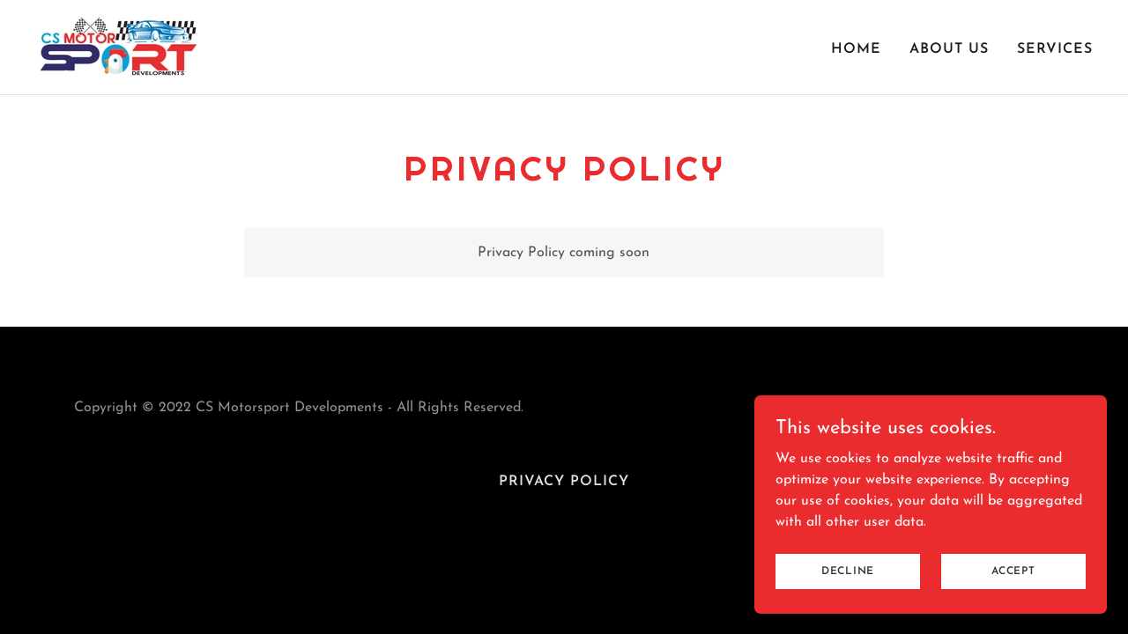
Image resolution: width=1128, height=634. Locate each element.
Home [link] (856, 49)
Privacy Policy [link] (564, 482)
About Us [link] (949, 49)
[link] (118, 47)
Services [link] (1055, 49)
